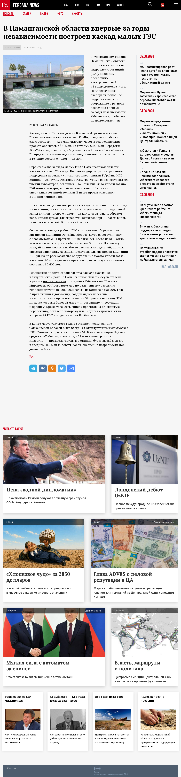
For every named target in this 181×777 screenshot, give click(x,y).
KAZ (66, 5)
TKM (98, 5)
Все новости (169, 267)
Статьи (27, 14)
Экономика (29, 47)
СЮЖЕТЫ (77, 14)
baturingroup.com (115, 773)
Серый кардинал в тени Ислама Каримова (63, 700)
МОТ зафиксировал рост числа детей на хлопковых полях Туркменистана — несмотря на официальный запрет (158, 74)
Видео (44, 14)
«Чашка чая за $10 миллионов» (19, 698)
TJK (87, 5)
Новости (8, 14)
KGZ (77, 5)
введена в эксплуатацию (89, 328)
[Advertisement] (90, 403)
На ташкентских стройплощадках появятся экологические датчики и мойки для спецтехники (159, 254)
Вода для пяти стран (111, 696)
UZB (109, 5)
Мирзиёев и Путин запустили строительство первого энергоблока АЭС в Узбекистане (158, 98)
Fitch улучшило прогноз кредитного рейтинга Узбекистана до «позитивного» (156, 211)
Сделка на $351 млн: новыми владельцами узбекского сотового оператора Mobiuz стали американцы (157, 180)
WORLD (122, 5)
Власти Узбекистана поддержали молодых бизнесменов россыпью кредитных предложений (158, 232)
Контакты (11, 767)
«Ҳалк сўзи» (48, 125)
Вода (40, 47)
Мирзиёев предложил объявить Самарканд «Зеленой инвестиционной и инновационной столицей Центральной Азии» (158, 131)
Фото (60, 14)
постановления (54, 281)
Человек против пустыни (153, 698)
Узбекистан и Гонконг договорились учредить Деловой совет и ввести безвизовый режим (157, 156)
